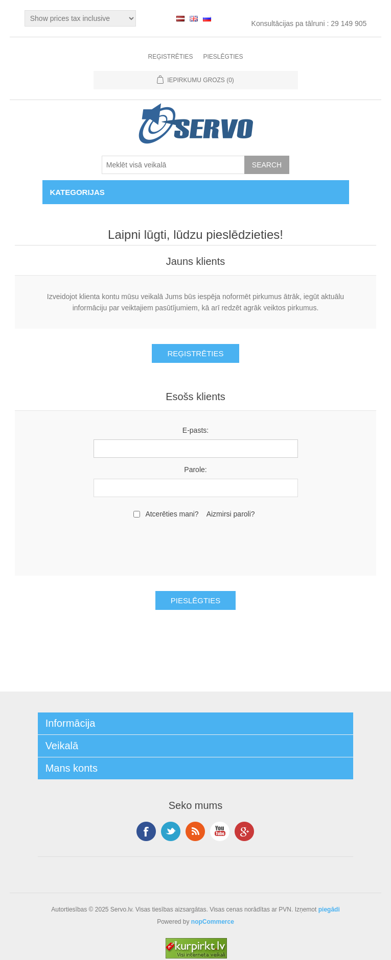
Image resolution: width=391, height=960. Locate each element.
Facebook (146, 831)
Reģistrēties (170, 56)
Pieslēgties (223, 56)
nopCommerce (212, 921)
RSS (195, 831)
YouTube (219, 831)
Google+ (244, 831)
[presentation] (195, 545)
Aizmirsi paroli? (230, 514)
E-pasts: (195, 430)
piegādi (329, 909)
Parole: (195, 469)
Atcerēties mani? (171, 514)
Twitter (170, 831)
